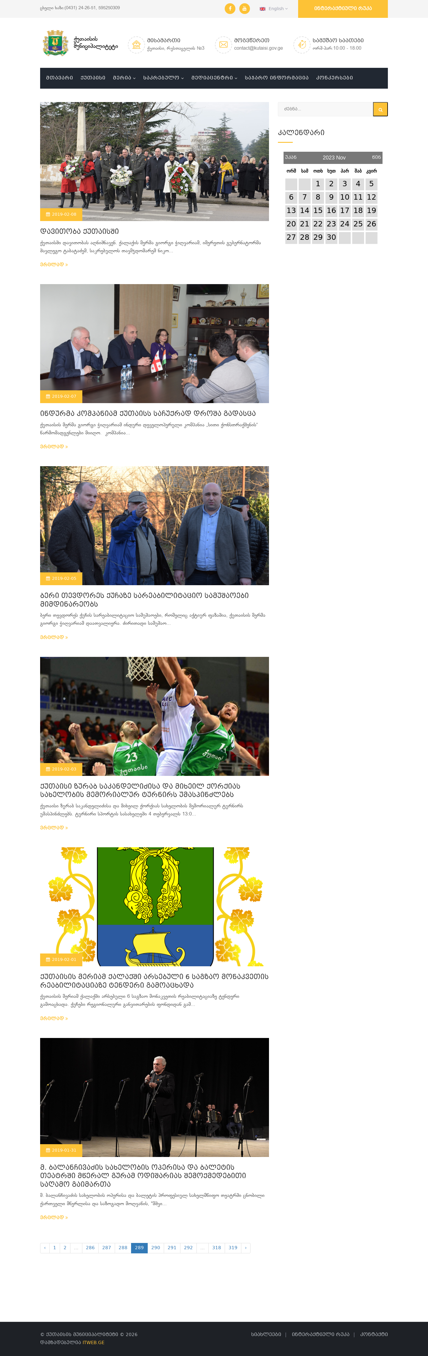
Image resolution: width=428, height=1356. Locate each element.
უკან (291, 155)
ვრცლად (54, 265)
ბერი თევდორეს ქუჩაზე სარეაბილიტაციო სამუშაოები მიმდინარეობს (144, 600)
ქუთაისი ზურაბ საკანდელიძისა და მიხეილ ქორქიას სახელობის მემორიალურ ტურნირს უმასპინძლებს (140, 791)
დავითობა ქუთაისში (79, 232)
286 (90, 1248)
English (274, 9)
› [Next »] (246, 1248)
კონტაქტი (374, 1334)
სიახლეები (266, 1334)
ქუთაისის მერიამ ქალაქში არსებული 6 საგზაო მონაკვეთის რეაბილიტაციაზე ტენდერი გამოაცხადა (154, 981)
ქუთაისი (93, 78)
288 (123, 1248)
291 (172, 1248)
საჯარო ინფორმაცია (277, 78)
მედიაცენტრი (212, 78)
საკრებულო (161, 78)
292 (188, 1248)
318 (216, 1248)
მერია (122, 78)
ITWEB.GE (93, 1342)
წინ (376, 155)
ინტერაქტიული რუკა (343, 8)
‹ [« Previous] (45, 1248)
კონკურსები (334, 78)
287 (106, 1248)
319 (233, 1248)
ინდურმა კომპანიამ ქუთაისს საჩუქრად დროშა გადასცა (148, 414)
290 (155, 1248)
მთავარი (59, 78)
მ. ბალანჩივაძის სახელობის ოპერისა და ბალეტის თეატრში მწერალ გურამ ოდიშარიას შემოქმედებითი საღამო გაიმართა (143, 1176)
